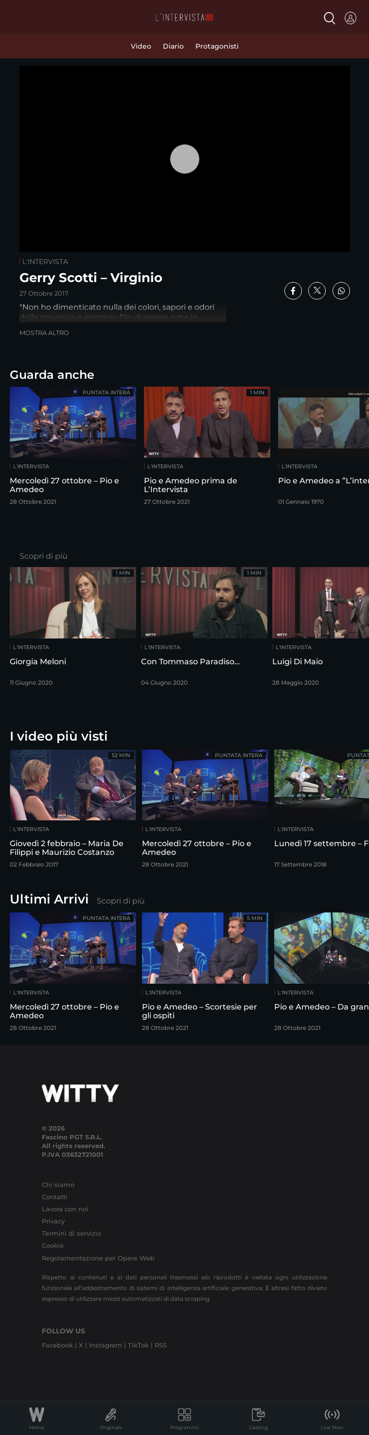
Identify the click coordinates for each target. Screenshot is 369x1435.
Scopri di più (43, 556)
